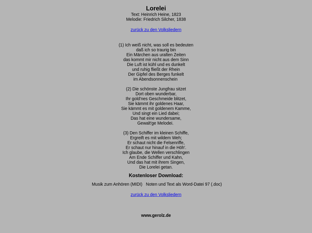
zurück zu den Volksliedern (156, 29)
